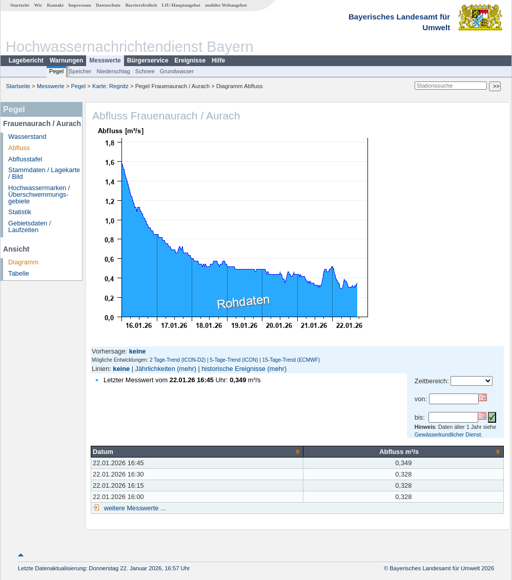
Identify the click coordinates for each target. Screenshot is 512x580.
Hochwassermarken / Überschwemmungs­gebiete (39, 194)
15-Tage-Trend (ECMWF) (291, 360)
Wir (38, 5)
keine (121, 368)
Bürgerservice (148, 60)
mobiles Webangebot (226, 5)
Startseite (19, 5)
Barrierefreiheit (141, 5)
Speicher (80, 71)
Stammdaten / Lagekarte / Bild (44, 173)
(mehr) (186, 368)
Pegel (56, 71)
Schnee (145, 71)
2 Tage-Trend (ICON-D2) (178, 360)
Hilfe (218, 60)
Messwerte (104, 60)
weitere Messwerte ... (134, 508)
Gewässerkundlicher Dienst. (449, 434)
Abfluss (19, 148)
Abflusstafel (25, 159)
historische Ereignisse (233, 368)
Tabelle (18, 273)
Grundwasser (177, 71)
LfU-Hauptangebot (181, 5)
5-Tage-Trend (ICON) (234, 360)
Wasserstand (27, 136)
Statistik (19, 212)
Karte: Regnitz (110, 86)
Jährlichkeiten (155, 368)
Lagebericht (26, 60)
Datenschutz (108, 5)
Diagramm (23, 262)
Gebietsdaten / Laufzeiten (29, 226)
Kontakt (55, 5)
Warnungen (67, 60)
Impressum (79, 5)
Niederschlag (113, 71)
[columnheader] (197, 451)
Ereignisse (190, 60)
